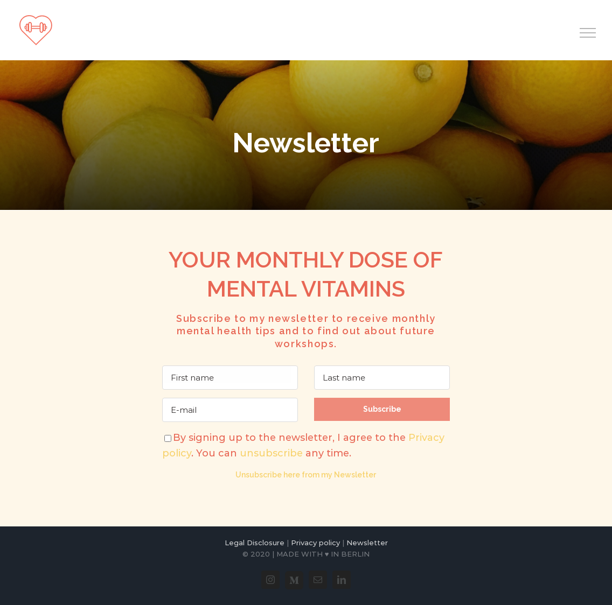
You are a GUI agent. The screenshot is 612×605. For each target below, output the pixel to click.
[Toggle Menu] (588, 33)
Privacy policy (315, 542)
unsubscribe (271, 453)
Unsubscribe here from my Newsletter (305, 474)
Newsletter (367, 542)
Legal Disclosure (254, 542)
